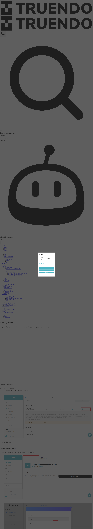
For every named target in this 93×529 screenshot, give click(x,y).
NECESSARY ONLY (46, 270)
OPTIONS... (46, 272)
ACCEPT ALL (46, 268)
